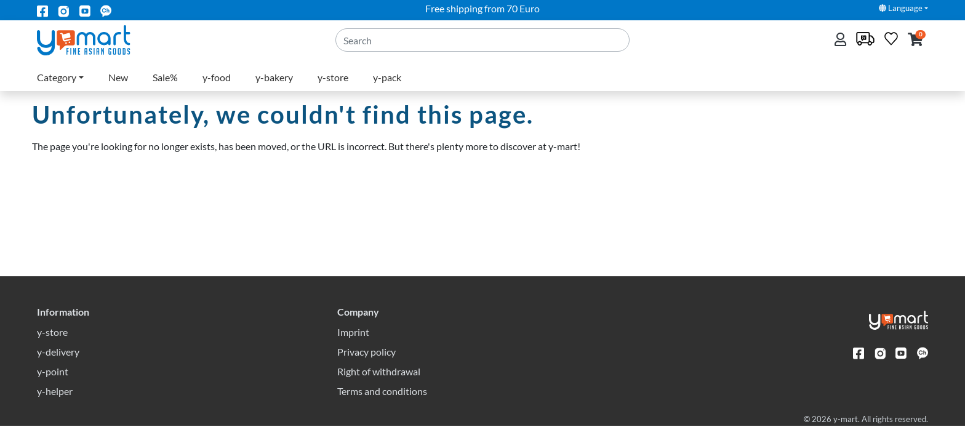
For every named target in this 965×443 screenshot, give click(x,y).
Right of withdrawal (378, 388)
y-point (52, 388)
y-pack (387, 77)
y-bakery (274, 77)
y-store (333, 77)
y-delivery (58, 369)
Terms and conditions (382, 408)
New (118, 77)
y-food (216, 77)
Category (56, 77)
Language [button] (901, 8)
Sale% (165, 77)
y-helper (55, 408)
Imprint (353, 349)
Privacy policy (366, 369)
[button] (915, 40)
